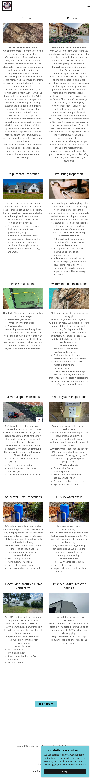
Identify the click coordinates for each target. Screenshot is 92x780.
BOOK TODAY (45, 704)
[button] (88, 5)
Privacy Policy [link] (35, 771)
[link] (7, 6)
